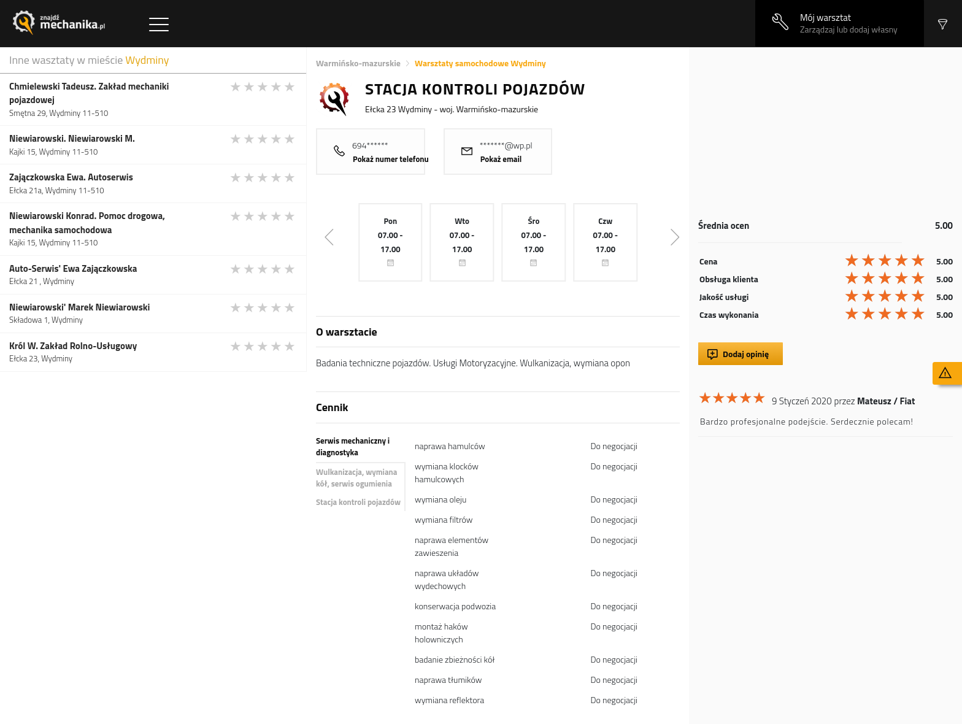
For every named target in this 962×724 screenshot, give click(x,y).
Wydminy (147, 60)
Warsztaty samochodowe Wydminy (480, 62)
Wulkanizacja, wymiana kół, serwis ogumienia (356, 478)
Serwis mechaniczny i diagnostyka (353, 446)
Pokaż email (501, 159)
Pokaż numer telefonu (391, 159)
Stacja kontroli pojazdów (358, 502)
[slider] (263, 86)
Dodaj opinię (746, 353)
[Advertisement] (825, 133)
